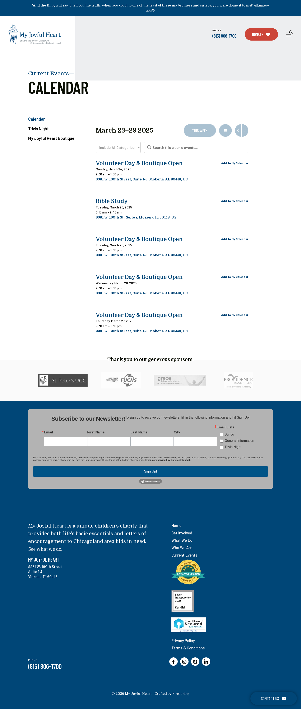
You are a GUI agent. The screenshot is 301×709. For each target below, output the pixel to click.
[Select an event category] (118, 147)
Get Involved (182, 533)
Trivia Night (38, 128)
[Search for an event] (196, 147)
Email (48, 433)
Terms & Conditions (189, 648)
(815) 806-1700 (224, 36)
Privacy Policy (184, 640)
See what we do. (47, 550)
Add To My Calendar (234, 163)
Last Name (138, 433)
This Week (200, 130)
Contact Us (273, 698)
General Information (239, 441)
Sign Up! (150, 472)
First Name (96, 433)
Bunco (229, 435)
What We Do (182, 540)
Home (176, 526)
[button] (289, 34)
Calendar (36, 118)
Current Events (185, 555)
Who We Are (182, 548)
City (177, 433)
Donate (261, 34)
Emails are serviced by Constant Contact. (167, 461)
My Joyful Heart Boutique (51, 138)
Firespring (181, 694)
